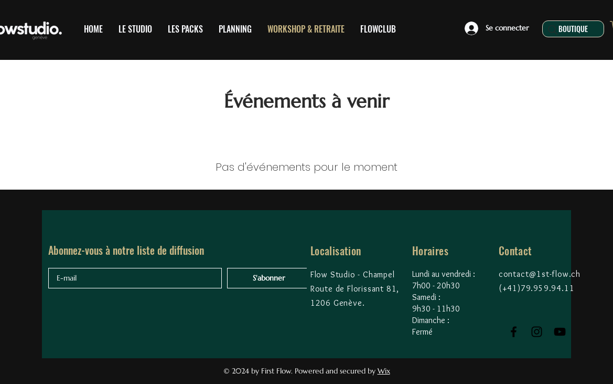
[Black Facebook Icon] (514, 332)
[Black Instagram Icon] (537, 332)
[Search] (553, 30)
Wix (384, 371)
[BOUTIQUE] (573, 28)
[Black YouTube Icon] (560, 332)
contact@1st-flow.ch (539, 274)
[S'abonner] (268, 278)
